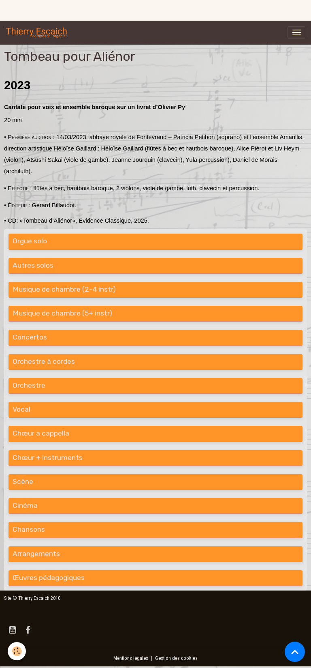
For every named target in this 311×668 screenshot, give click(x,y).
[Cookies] (17, 651)
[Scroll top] (295, 652)
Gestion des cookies (176, 658)
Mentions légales (130, 658)
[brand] (38, 32)
